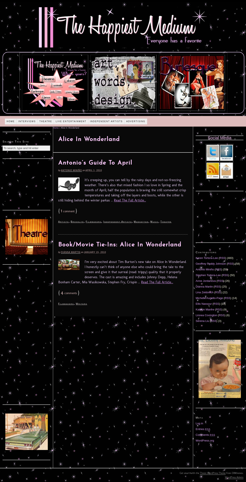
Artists (63, 221)
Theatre (45, 121)
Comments (205, 434)
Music (154, 221)
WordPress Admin (234, 477)
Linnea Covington (206, 315)
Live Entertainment (71, 121)
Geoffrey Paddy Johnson (211, 263)
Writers (81, 303)
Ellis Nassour (204, 303)
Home (11, 121)
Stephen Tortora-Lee (208, 275)
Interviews (27, 121)
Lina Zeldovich (204, 292)
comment (68, 211)
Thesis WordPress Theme (213, 473)
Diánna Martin (70, 252)
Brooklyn (77, 221)
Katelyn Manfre (205, 309)
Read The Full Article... (130, 200)
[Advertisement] (26, 184)
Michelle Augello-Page (209, 298)
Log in (199, 423)
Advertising (135, 121)
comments (69, 293)
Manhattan (141, 221)
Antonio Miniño (71, 170)
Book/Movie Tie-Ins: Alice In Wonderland (119, 245)
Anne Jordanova (206, 280)
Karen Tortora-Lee (207, 258)
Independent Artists (106, 121)
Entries (203, 429)
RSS (222, 258)
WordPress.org (205, 440)
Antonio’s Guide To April (95, 163)
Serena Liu (202, 321)
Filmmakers (94, 221)
